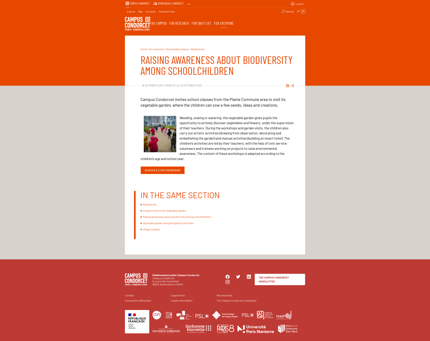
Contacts (151, 10)
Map (140, 10)
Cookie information (182, 300)
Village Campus (151, 228)
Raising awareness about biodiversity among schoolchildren (177, 216)
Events (131, 10)
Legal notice (178, 294)
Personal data (224, 294)
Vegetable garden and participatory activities (168, 222)
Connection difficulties (138, 300)
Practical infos (167, 10)
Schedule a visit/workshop (162, 169)
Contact (129, 294)
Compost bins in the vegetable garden (164, 210)
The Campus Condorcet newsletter (274, 278)
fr (298, 10)
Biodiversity (149, 203)
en (303, 10)
